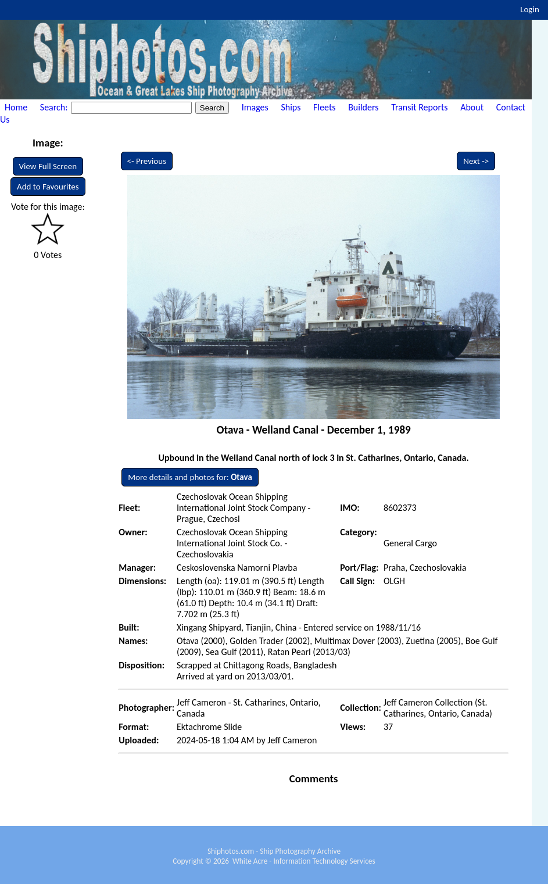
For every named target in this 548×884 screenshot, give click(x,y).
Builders (363, 107)
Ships (290, 107)
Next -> (476, 161)
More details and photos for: (190, 477)
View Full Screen (48, 166)
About (471, 107)
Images (255, 107)
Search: (55, 107)
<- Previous (147, 161)
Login (529, 9)
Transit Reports (419, 107)
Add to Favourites (48, 186)
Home (16, 107)
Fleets (324, 107)
